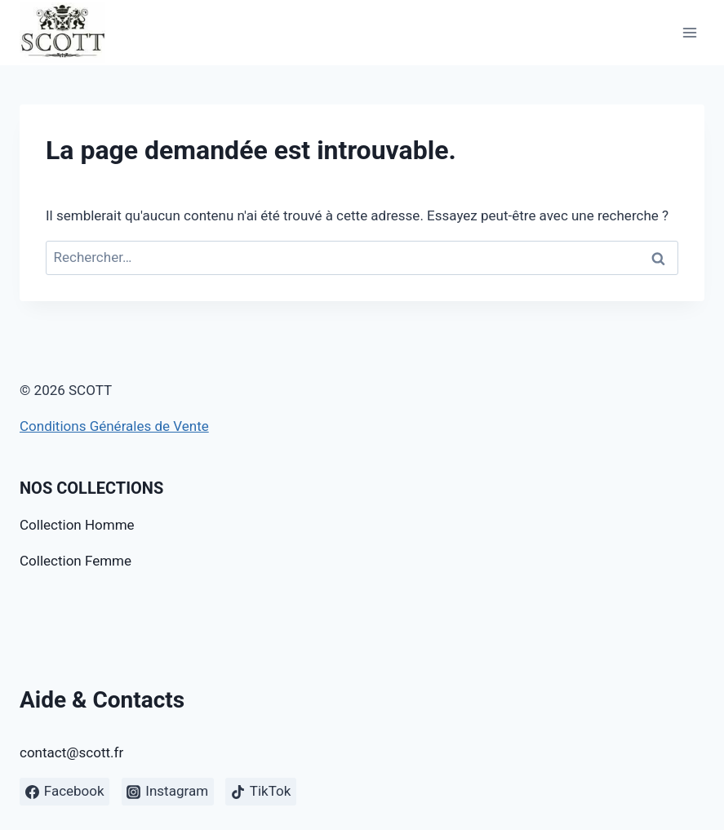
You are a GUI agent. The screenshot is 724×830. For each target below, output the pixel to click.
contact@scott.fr (71, 752)
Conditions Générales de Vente (114, 426)
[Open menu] (689, 32)
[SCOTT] (62, 32)
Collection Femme (75, 561)
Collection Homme (77, 525)
